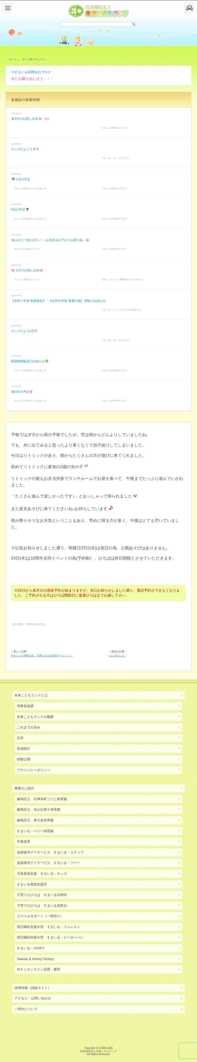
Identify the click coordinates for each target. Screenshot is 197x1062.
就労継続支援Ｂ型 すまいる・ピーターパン (50, 937)
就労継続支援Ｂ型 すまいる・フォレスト (48, 927)
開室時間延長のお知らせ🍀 (30, 361)
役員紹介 (23, 748)
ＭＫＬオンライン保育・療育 (38, 969)
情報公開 (23, 759)
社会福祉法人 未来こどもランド (98, 1051)
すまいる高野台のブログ (32, 72)
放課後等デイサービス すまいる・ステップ (50, 852)
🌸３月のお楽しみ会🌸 (27, 270)
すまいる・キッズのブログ (115, 158)
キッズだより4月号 (24, 331)
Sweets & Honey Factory (35, 959)
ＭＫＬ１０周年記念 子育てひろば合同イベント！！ (42, 655)
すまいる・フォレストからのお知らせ (121, 309)
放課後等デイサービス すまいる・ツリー (48, 863)
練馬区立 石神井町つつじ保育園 (42, 799)
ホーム (13, 59)
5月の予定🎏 (20, 209)
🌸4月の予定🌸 (22, 392)
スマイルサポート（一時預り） (40, 916)
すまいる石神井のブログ (114, 219)
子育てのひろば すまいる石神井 (42, 895)
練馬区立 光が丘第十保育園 (38, 809)
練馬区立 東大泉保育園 (35, 820)
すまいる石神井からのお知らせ (30, 219)
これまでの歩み (28, 727)
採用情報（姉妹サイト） (32, 988)
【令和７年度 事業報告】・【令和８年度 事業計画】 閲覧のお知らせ (58, 301)
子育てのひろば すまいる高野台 (42, 906)
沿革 (20, 738)
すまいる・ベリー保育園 (35, 831)
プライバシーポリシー (33, 770)
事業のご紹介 (24, 788)
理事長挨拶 (25, 706)
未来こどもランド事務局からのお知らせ (122, 279)
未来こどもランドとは (31, 695)
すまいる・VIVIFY (30, 948)
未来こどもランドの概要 (35, 717)
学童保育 (23, 841)
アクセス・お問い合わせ (32, 998)
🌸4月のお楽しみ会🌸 (26, 118)
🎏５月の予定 (20, 179)
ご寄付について (26, 1009)
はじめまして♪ (117, 655)
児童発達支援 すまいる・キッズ (42, 873)
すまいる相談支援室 (32, 884)
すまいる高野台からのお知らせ (30, 188)
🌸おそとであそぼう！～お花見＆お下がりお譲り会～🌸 (50, 240)
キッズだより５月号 (25, 149)
